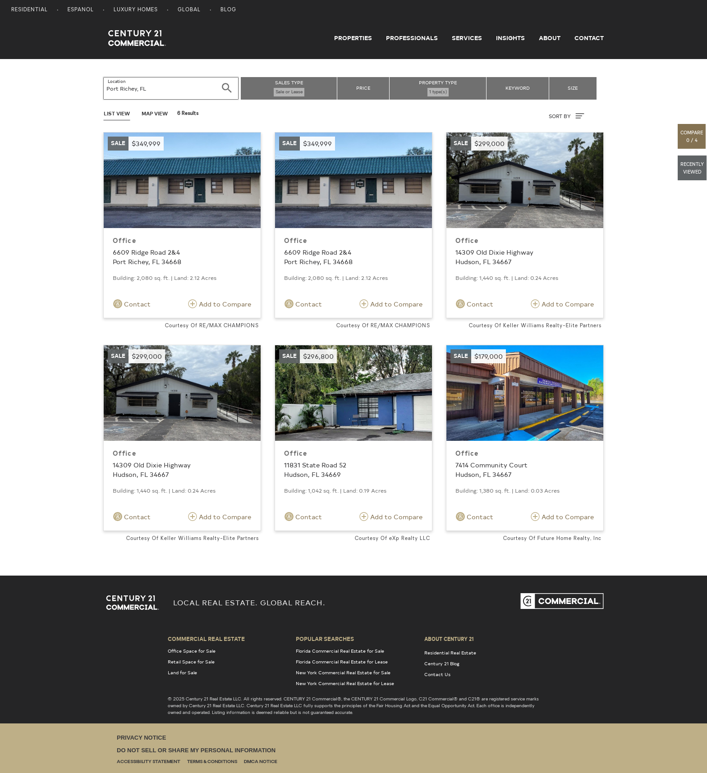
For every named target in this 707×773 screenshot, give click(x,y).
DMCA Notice (260, 761)
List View (117, 113)
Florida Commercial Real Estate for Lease (342, 662)
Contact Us (437, 674)
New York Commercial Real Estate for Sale (343, 672)
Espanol (81, 10)
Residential (29, 10)
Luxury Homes (136, 10)
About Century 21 (449, 639)
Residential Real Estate (450, 653)
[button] (692, 136)
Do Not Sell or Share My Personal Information (196, 750)
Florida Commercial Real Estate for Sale (340, 651)
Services (467, 37)
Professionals (412, 37)
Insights (510, 37)
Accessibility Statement (148, 761)
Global (189, 10)
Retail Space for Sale (191, 662)
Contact (589, 37)
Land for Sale (182, 672)
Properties (353, 37)
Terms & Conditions (212, 761)
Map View (155, 113)
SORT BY (566, 115)
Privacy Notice (141, 737)
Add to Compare (219, 303)
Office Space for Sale (192, 651)
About (549, 37)
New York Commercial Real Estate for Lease (345, 683)
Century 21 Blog (441, 663)
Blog (228, 10)
